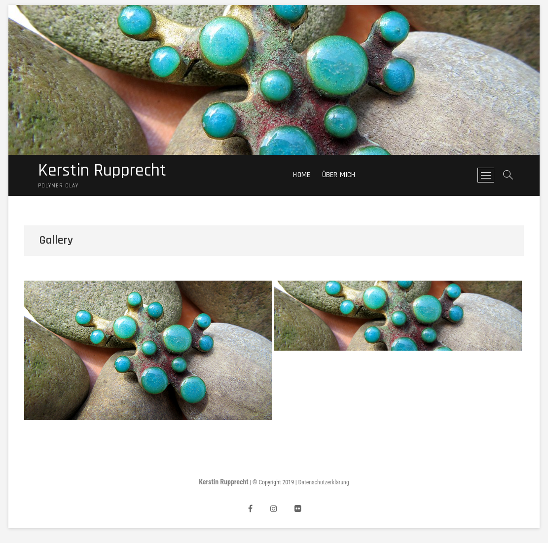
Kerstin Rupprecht (102, 170)
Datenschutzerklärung (323, 482)
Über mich (339, 175)
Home (301, 175)
